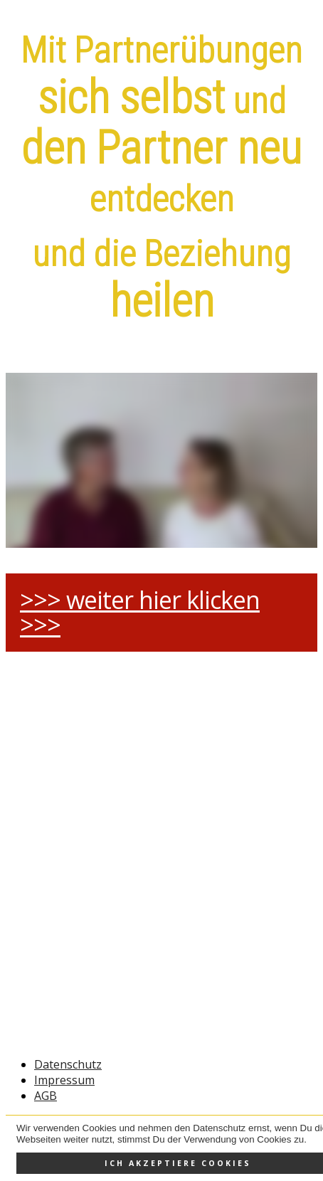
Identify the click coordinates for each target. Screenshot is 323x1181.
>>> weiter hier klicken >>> (140, 612)
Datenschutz (68, 1064)
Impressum (64, 1080)
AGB (45, 1095)
